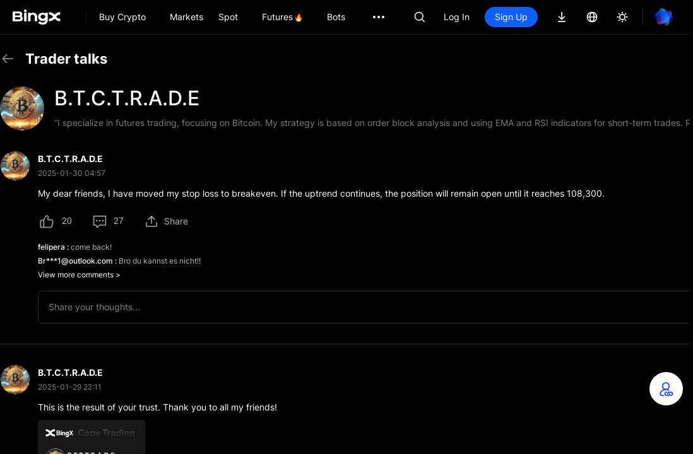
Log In (457, 16)
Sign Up (511, 16)
